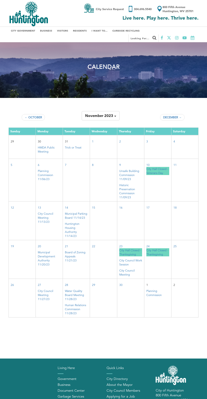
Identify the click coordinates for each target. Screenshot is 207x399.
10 (148, 165)
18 (175, 207)
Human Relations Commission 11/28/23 (75, 309)
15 (93, 207)
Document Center (71, 390)
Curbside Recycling (125, 30)
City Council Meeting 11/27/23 (45, 295)
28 (66, 285)
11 (175, 165)
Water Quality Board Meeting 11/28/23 (74, 295)
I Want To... (100, 30)
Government (67, 379)
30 (121, 285)
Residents (80, 30)
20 (39, 246)
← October (33, 117)
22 (93, 246)
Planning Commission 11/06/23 (45, 175)
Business (46, 30)
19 (12, 246)
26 (12, 285)
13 (39, 207)
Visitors (62, 30)
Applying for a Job (121, 396)
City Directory (117, 379)
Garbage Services (71, 396)
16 (121, 207)
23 (121, 246)
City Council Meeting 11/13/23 (45, 218)
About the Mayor (120, 385)
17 (148, 207)
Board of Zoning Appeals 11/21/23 (75, 256)
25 (175, 246)
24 (148, 246)
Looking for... (143, 38)
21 (66, 246)
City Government (23, 30)
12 (12, 207)
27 (39, 285)
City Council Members (123, 390)
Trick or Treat (73, 147)
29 (93, 285)
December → (172, 117)
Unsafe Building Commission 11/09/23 (129, 175)
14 (66, 207)
